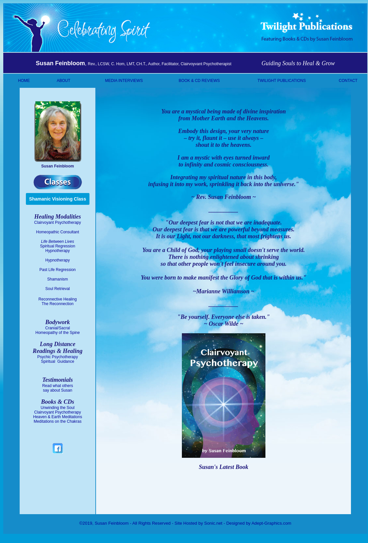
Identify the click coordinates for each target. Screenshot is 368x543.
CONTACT (348, 80)
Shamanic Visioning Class (57, 199)
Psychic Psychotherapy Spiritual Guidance (57, 359)
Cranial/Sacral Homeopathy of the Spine (57, 330)
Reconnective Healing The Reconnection (57, 301)
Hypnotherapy (57, 260)
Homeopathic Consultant (57, 232)
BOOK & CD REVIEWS (199, 80)
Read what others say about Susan (57, 388)
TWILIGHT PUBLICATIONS (282, 80)
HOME (24, 80)
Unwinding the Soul (57, 407)
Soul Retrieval (57, 288)
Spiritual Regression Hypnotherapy (57, 248)
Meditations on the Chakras (58, 421)
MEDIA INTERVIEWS (124, 80)
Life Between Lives (57, 241)
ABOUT (63, 80)
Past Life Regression (57, 269)
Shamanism (57, 279)
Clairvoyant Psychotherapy (57, 222)
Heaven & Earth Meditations (57, 417)
